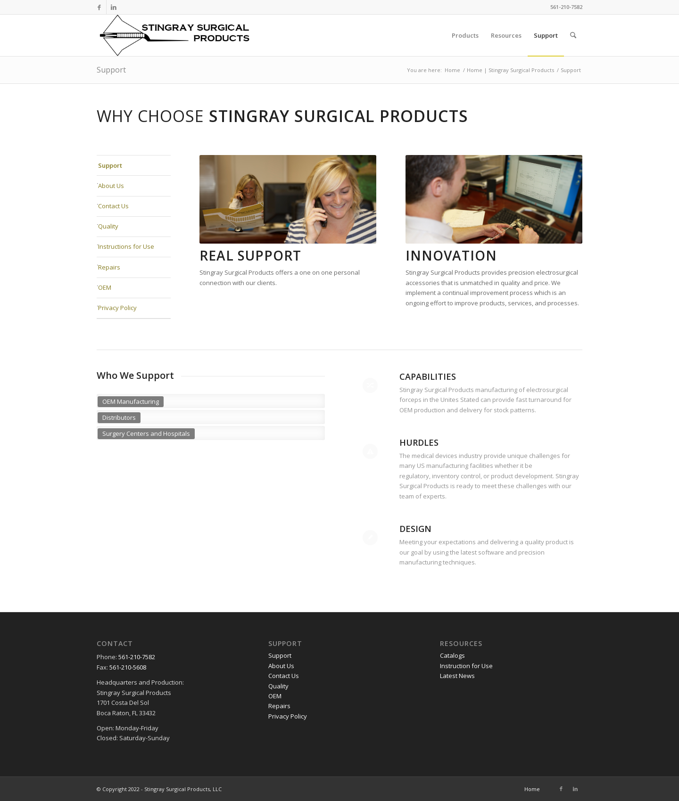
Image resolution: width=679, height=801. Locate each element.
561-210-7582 (136, 657)
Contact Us (113, 206)
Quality (108, 226)
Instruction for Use (466, 666)
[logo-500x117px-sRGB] (185, 35)
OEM (104, 287)
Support (111, 70)
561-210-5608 (127, 667)
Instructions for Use (126, 246)
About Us (111, 185)
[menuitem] (465, 35)
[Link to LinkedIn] (114, 7)
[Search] (573, 35)
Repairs (109, 267)
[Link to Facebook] (99, 7)
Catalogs (452, 655)
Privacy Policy (117, 307)
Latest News (457, 675)
